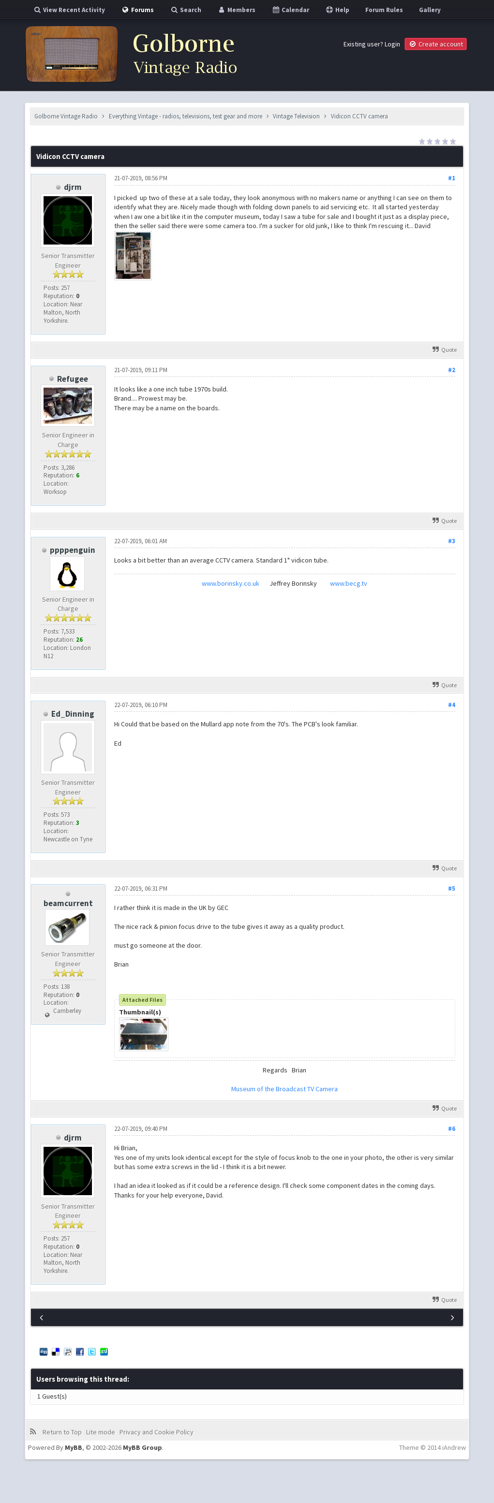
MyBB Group (142, 1447)
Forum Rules (384, 10)
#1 (451, 178)
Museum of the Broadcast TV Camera (284, 1088)
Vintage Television (296, 116)
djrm (73, 187)
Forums (137, 10)
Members (236, 10)
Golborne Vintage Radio (66, 116)
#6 (451, 1129)
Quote (445, 349)
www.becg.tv (348, 583)
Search (185, 10)
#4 (451, 705)
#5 (451, 888)
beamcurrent (68, 903)
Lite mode (100, 1432)
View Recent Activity (69, 10)
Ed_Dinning (72, 713)
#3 (451, 541)
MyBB (73, 1447)
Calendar (290, 10)
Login (392, 44)
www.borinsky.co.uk (230, 583)
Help (337, 10)
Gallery (430, 10)
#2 (451, 370)
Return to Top (62, 1432)
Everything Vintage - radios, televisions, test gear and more (185, 116)
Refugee (72, 379)
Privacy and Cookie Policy (157, 1432)
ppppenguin (72, 550)
